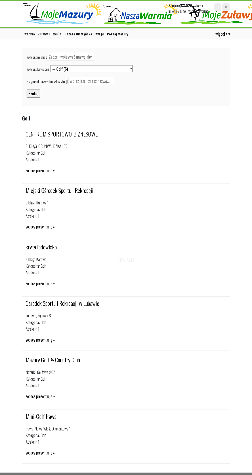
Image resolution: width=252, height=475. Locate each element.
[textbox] (71, 57)
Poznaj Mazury (117, 33)
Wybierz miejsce (37, 57)
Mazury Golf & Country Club (53, 359)
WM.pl (99, 33)
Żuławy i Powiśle (49, 33)
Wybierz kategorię (38, 69)
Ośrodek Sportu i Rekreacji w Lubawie (62, 303)
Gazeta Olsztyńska (78, 33)
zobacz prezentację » (40, 170)
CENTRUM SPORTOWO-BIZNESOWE (62, 134)
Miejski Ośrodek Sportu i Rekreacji (59, 190)
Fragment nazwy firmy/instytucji (47, 81)
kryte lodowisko (41, 247)
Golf (43, 153)
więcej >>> (223, 34)
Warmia (29, 33)
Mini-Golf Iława (41, 416)
